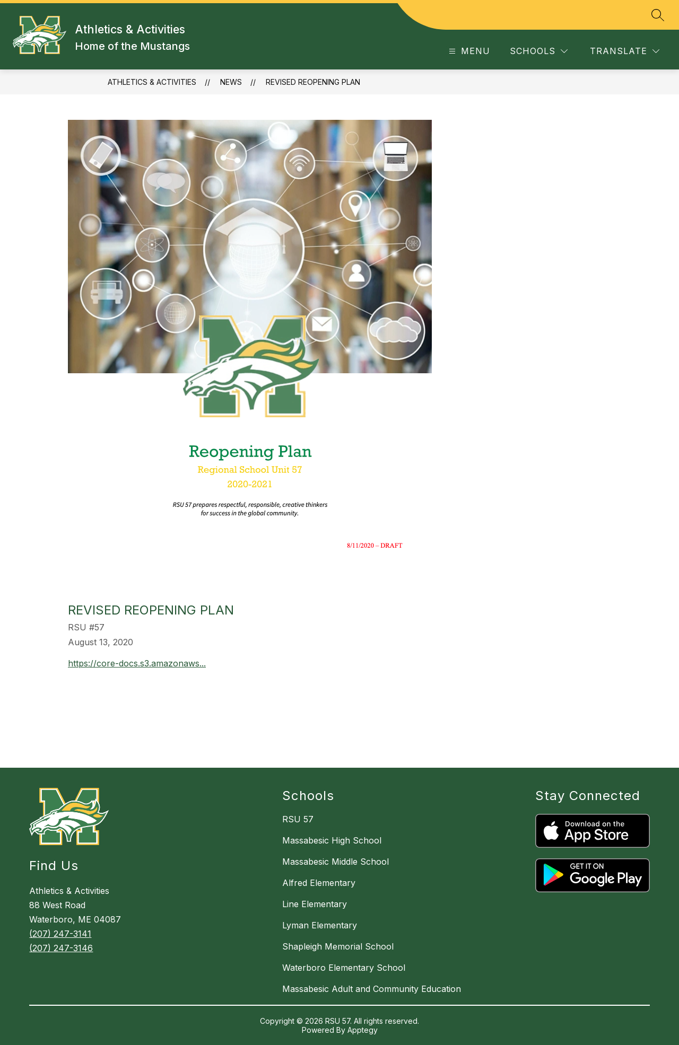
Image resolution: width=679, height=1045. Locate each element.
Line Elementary (314, 904)
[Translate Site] (624, 51)
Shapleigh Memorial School (338, 946)
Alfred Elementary (318, 882)
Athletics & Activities (152, 81)
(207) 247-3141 (60, 933)
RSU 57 (298, 819)
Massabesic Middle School (335, 861)
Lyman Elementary (319, 925)
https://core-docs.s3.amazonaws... (137, 663)
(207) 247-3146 (61, 948)
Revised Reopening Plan (313, 81)
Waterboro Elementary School (343, 967)
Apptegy (362, 1029)
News (231, 81)
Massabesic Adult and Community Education (371, 988)
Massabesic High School (331, 840)
